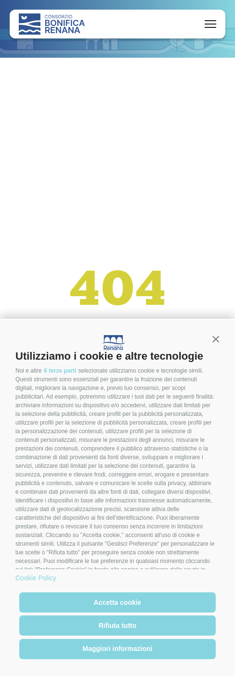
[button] (216, 339)
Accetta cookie (118, 602)
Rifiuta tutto (118, 625)
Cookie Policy (35, 578)
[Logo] (52, 24)
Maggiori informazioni (117, 648)
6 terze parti (60, 370)
